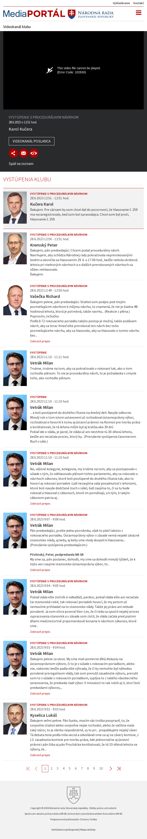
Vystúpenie (38, 352)
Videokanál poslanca (32, 141)
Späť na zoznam (21, 163)
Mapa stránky (88, 829)
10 (101, 768)
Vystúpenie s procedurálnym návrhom (58, 194)
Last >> (116, 768)
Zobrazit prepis (40, 341)
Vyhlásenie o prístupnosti (65, 829)
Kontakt (138, 3)
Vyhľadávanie (121, 3)
